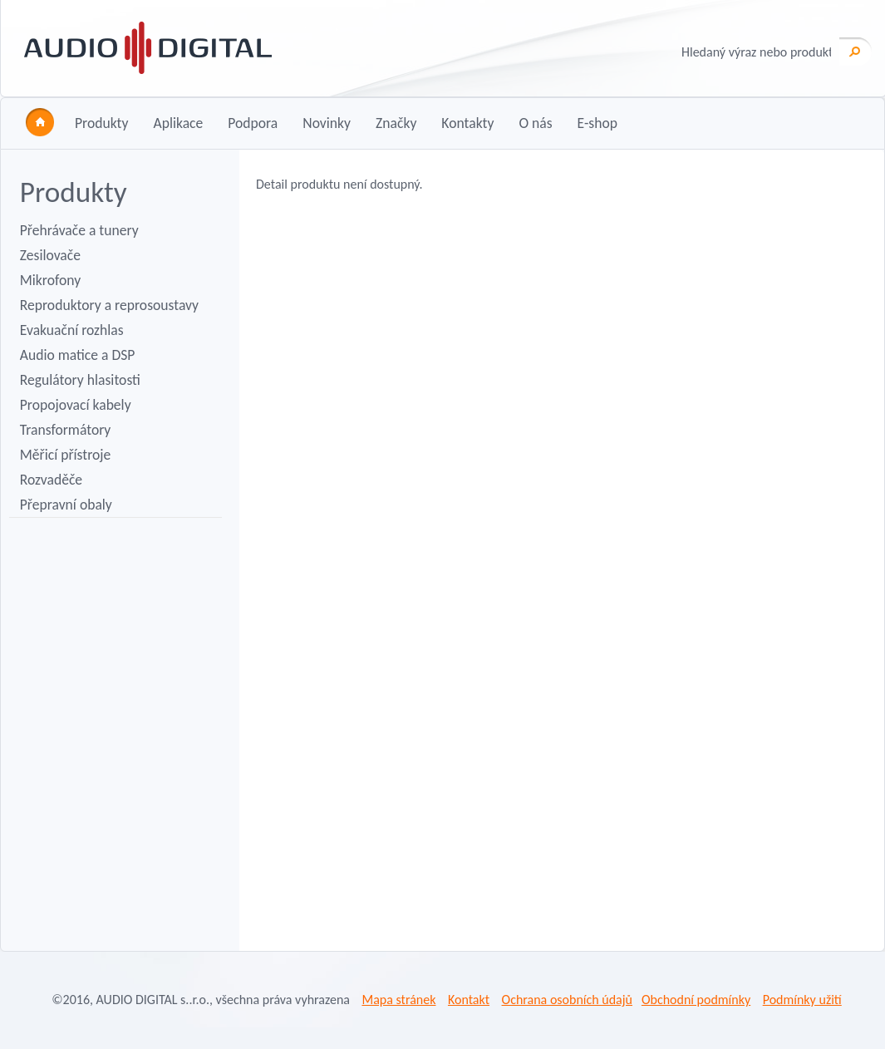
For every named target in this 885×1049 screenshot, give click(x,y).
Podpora (253, 123)
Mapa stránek (398, 999)
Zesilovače (50, 255)
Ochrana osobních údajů (567, 999)
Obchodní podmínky (696, 999)
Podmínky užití (802, 999)
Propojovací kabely (75, 405)
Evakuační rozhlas (72, 330)
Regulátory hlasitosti (80, 380)
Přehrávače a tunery (79, 230)
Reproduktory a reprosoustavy (109, 305)
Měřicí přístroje (65, 455)
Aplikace (178, 123)
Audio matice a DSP (77, 355)
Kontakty (467, 123)
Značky (396, 123)
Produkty (101, 123)
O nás (535, 123)
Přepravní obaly (66, 504)
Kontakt (468, 999)
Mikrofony (50, 280)
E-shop (597, 123)
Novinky (326, 123)
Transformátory (65, 430)
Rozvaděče (51, 479)
